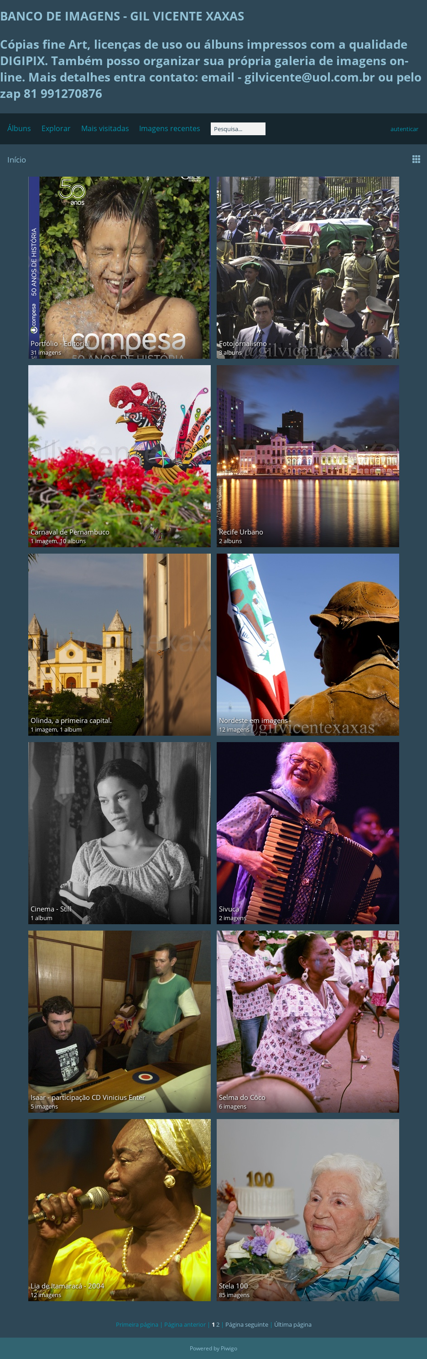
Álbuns (19, 128)
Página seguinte (246, 1324)
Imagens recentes (169, 128)
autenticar (404, 129)
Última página (293, 1324)
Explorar (56, 128)
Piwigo (229, 1348)
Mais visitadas (105, 128)
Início (16, 159)
